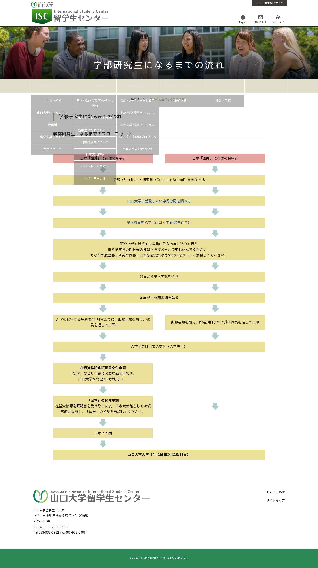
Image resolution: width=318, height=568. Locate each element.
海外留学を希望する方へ (138, 86)
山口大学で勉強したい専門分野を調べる (159, 201)
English (243, 22)
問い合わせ (260, 22)
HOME (135, 99)
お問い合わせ (265, 86)
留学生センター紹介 (223, 86)
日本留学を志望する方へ (52, 86)
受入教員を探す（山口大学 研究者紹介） (159, 222)
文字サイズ (278, 22)
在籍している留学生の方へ (95, 86)
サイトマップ (275, 500)
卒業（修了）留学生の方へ (180, 86)
